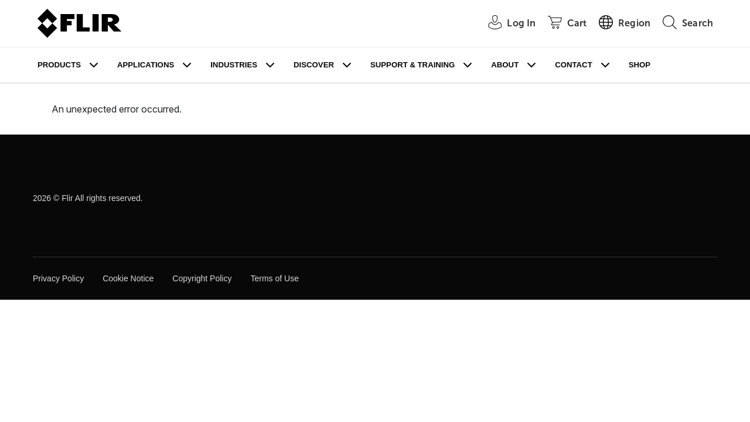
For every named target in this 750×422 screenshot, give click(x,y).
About (505, 64)
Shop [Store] (639, 64)
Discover (314, 64)
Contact (573, 64)
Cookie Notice (128, 278)
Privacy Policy (58, 278)
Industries (233, 64)
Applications (145, 64)
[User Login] (505, 24)
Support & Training (412, 64)
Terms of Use (274, 278)
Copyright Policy (201, 278)
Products (59, 64)
